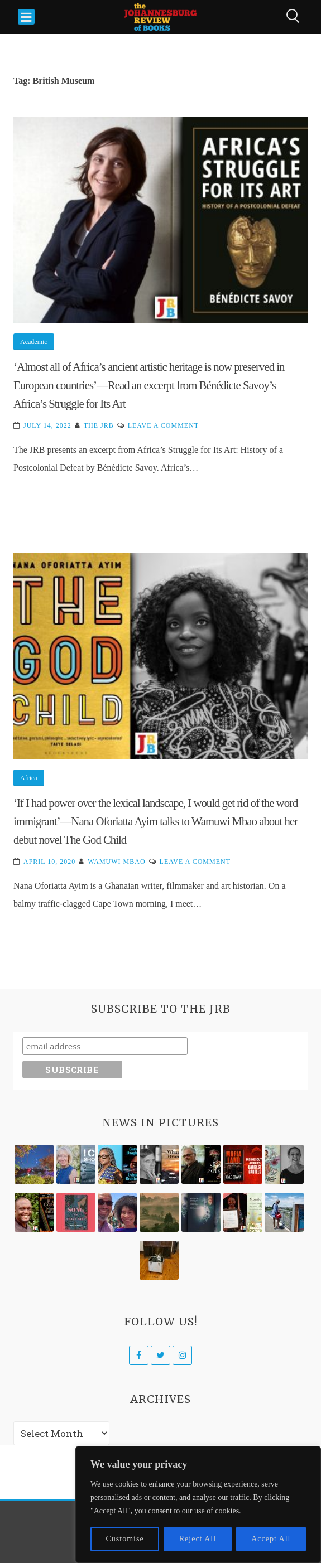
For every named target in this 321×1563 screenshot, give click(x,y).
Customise (125, 1539)
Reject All (197, 1539)
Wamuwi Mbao (116, 861)
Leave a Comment (163, 425)
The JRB (99, 425)
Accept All (270, 1539)
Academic (33, 342)
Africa (28, 778)
